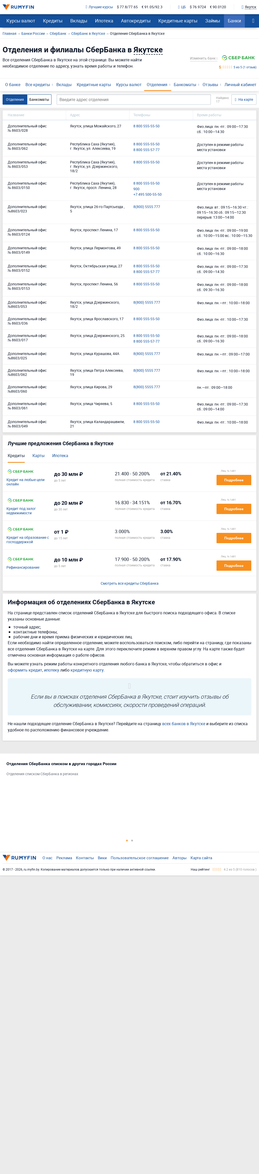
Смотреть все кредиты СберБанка (130, 583)
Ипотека (104, 21)
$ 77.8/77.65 (127, 7)
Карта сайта (201, 857)
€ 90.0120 (218, 7)
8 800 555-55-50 (146, 126)
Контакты (85, 857)
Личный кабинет (240, 84)
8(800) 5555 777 (146, 207)
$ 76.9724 (198, 7)
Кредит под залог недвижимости (21, 511)
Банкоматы (185, 84)
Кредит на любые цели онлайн (25, 482)
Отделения (157, 84)
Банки (234, 21)
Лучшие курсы (99, 7)
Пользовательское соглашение (140, 857)
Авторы (179, 857)
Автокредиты (136, 21)
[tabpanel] (126, 770)
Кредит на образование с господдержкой (27, 539)
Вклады (78, 21)
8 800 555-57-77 (146, 150)
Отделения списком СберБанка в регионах (42, 774)
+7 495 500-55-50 (147, 194)
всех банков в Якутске (183, 723)
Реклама (64, 857)
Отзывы (210, 84)
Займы (212, 21)
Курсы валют (20, 21)
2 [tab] (132, 840)
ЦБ (182, 7)
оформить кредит (25, 670)
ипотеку (51, 670)
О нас (47, 857)
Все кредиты (37, 84)
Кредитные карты (177, 21)
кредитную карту (87, 670)
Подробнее (234, 480)
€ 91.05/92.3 (152, 7)
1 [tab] (127, 840)
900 (136, 189)
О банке (12, 84)
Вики (102, 857)
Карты (38, 455)
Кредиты (53, 21)
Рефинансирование (22, 567)
